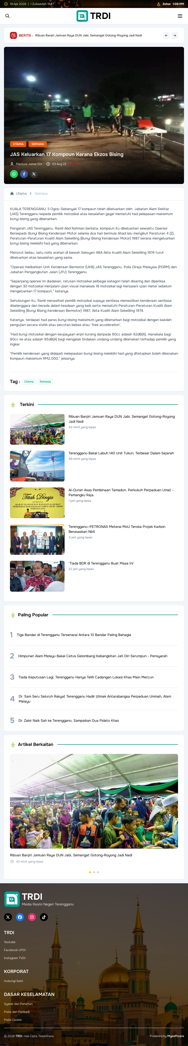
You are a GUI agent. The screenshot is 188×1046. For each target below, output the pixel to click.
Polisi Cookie (13, 1020)
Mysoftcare (175, 1036)
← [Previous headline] (166, 35)
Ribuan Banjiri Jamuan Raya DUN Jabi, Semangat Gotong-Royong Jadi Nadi (88, 35)
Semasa (37, 144)
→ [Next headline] (175, 35)
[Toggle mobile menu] (180, 16)
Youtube (9, 942)
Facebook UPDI (15, 950)
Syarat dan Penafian (18, 1004)
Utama (18, 144)
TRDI (18, 1036)
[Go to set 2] (94, 872)
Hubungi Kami (13, 981)
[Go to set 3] (98, 872)
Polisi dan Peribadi (17, 1012)
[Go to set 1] (90, 872)
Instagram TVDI (14, 958)
